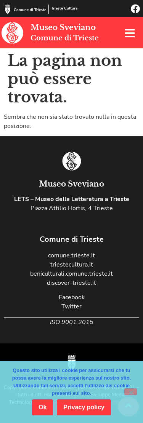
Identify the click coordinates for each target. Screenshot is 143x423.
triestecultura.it (71, 264)
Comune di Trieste (30, 10)
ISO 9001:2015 (71, 322)
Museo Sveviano (63, 27)
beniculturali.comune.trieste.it (71, 274)
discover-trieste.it (71, 283)
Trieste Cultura (64, 8)
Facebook (72, 297)
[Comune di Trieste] (7, 9)
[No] (130, 391)
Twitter (71, 306)
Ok (43, 407)
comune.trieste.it (71, 255)
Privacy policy (83, 407)
